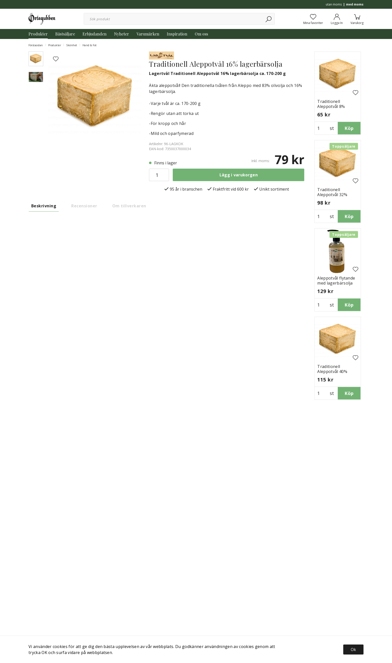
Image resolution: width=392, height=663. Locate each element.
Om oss (201, 33)
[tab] (36, 59)
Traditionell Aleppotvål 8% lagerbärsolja (331, 106)
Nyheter (121, 33)
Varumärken (147, 33)
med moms (355, 4)
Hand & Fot (89, 45)
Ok (353, 649)
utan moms (334, 4)
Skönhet (71, 45)
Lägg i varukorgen (239, 175)
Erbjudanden (94, 33)
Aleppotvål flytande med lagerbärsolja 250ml (336, 283)
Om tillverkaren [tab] (129, 206)
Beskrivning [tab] (43, 206)
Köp (349, 128)
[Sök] (269, 19)
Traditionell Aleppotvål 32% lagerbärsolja (332, 194)
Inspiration (177, 33)
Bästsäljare (65, 33)
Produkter (38, 33)
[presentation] (35, 58)
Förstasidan (35, 45)
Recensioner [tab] (84, 206)
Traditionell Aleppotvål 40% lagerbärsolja (332, 371)
